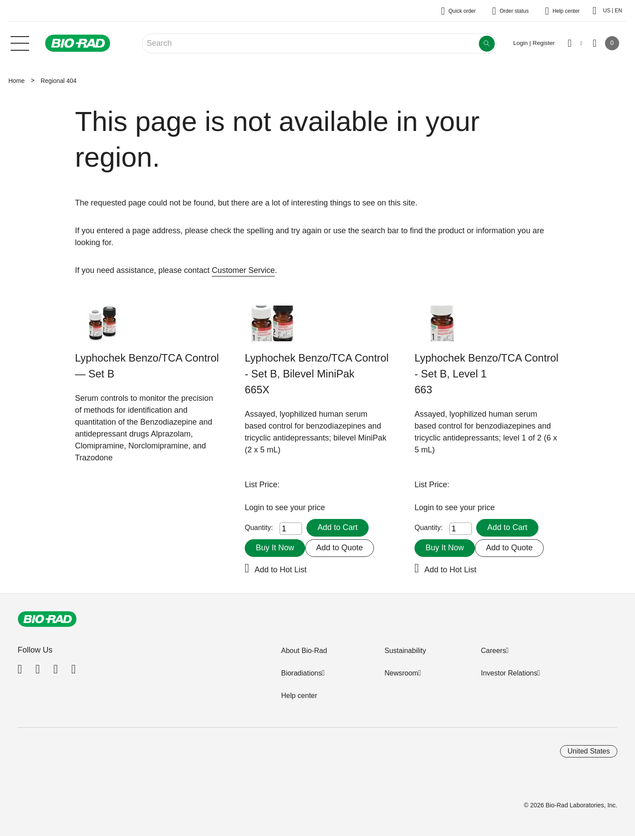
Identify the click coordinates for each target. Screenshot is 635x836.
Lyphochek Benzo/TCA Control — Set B (147, 366)
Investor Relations (509, 673)
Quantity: (259, 527)
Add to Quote (339, 547)
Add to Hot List (280, 569)
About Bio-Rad (304, 650)
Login (255, 507)
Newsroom (401, 673)
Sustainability (405, 650)
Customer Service (243, 270)
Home (16, 80)
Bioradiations (301, 673)
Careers (493, 650)
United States (589, 751)
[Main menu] (20, 42)
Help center (299, 695)
